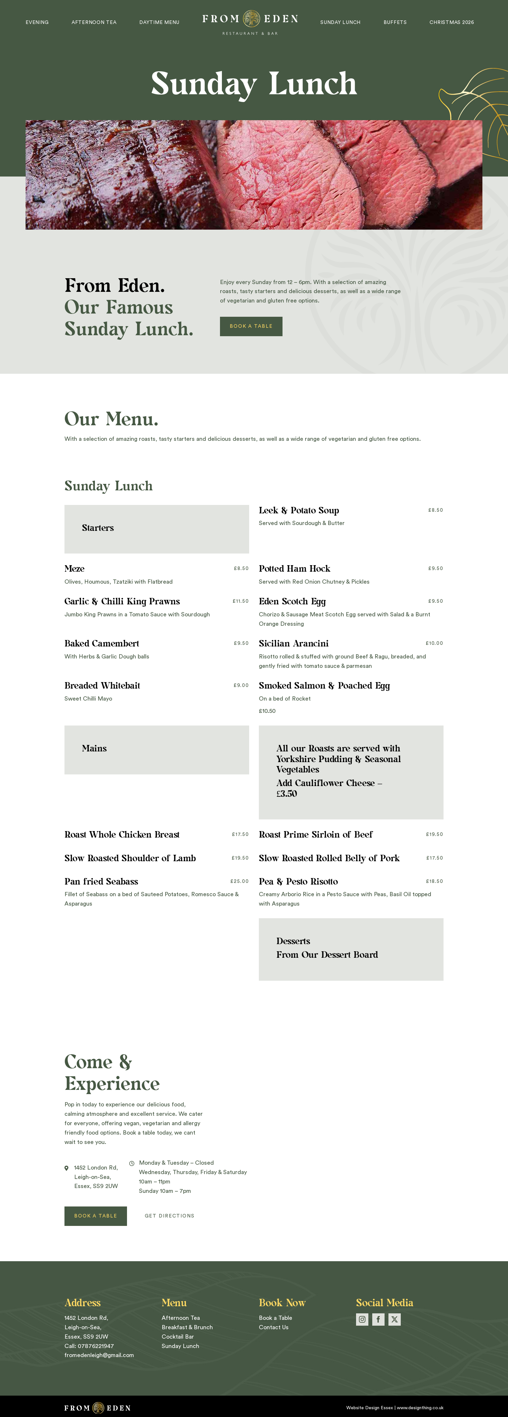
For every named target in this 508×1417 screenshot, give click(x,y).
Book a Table (275, 1318)
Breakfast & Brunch (187, 1327)
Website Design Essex (369, 1408)
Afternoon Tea (181, 1318)
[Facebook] (378, 1319)
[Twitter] (394, 1319)
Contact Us (274, 1327)
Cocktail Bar (178, 1337)
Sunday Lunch (180, 1346)
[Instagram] (362, 1319)
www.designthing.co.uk (420, 1408)
